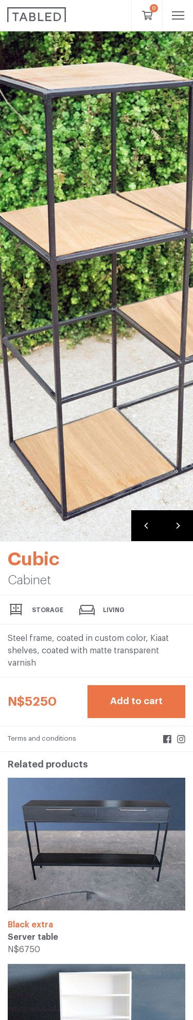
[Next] (177, 525)
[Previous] (146, 525)
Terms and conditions (42, 738)
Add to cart (136, 701)
